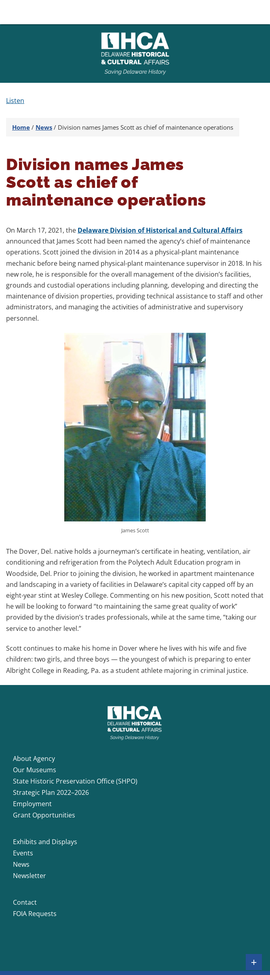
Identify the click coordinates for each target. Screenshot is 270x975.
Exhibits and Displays (45, 841)
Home (21, 127)
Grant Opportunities (44, 815)
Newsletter (29, 875)
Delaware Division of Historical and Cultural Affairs (160, 230)
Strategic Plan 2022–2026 (51, 792)
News (44, 127)
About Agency (34, 758)
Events (23, 853)
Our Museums (34, 769)
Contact (25, 902)
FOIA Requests (35, 913)
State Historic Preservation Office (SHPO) (75, 781)
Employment (32, 803)
